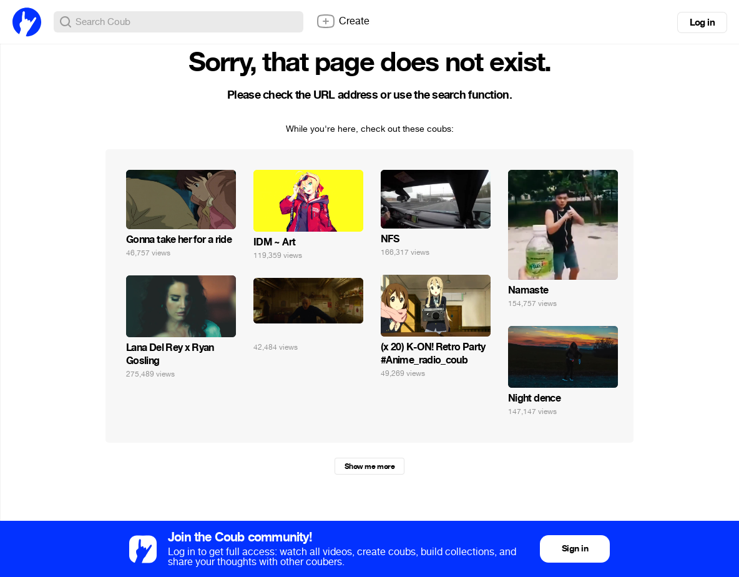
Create (343, 21)
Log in (702, 22)
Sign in (575, 549)
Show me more (369, 466)
